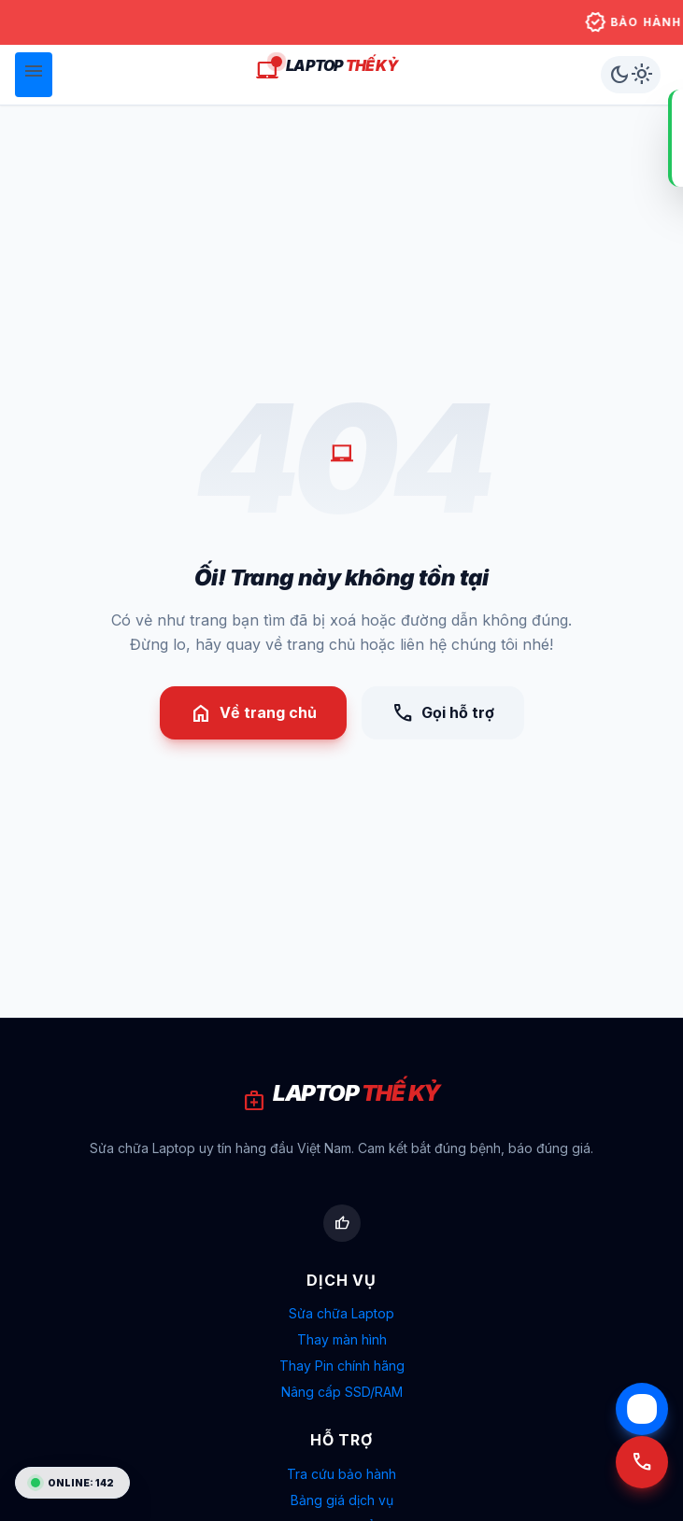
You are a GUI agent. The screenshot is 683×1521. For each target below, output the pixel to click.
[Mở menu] (33, 74)
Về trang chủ (253, 713)
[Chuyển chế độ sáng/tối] (631, 74)
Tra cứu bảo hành (341, 1474)
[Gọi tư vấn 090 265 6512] (642, 1472)
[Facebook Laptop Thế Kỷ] (342, 1223)
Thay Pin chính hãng (342, 1365)
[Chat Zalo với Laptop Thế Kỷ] (642, 1409)
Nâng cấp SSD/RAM (342, 1392)
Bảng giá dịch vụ (342, 1500)
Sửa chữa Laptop (341, 1313)
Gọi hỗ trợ (442, 713)
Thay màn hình (342, 1339)
